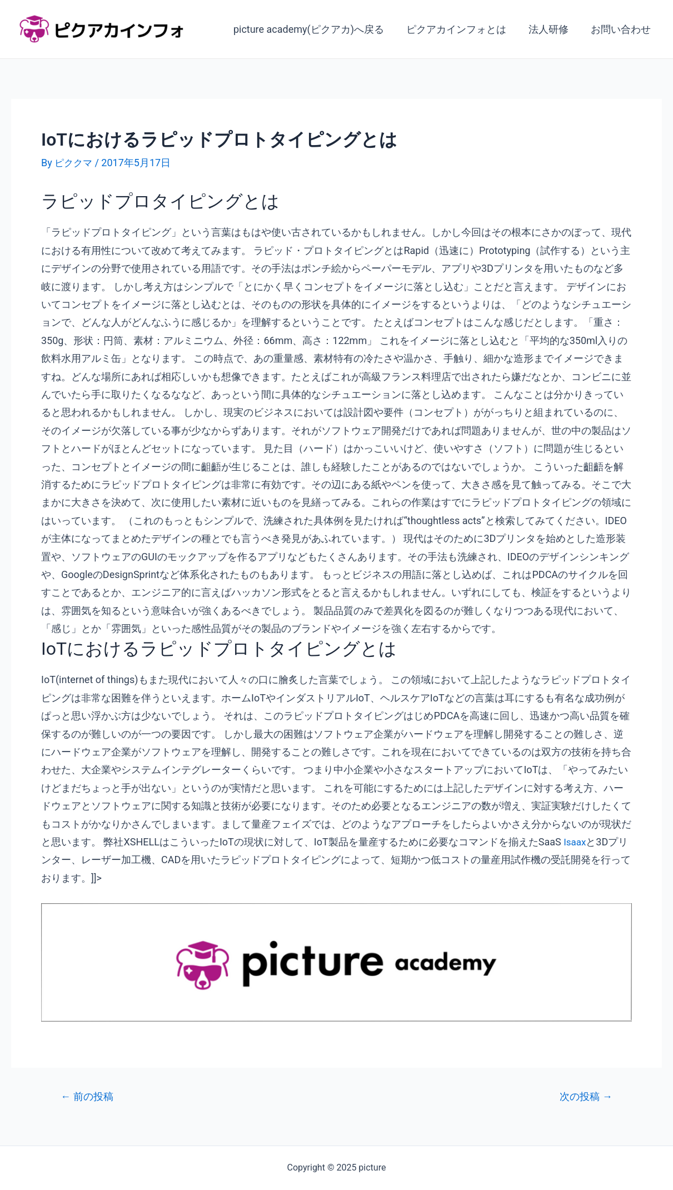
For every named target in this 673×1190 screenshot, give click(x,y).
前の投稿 (89, 1096)
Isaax (575, 842)
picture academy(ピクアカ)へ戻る (316, 29)
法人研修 (552, 29)
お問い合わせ (622, 29)
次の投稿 (583, 1096)
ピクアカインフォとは (462, 29)
